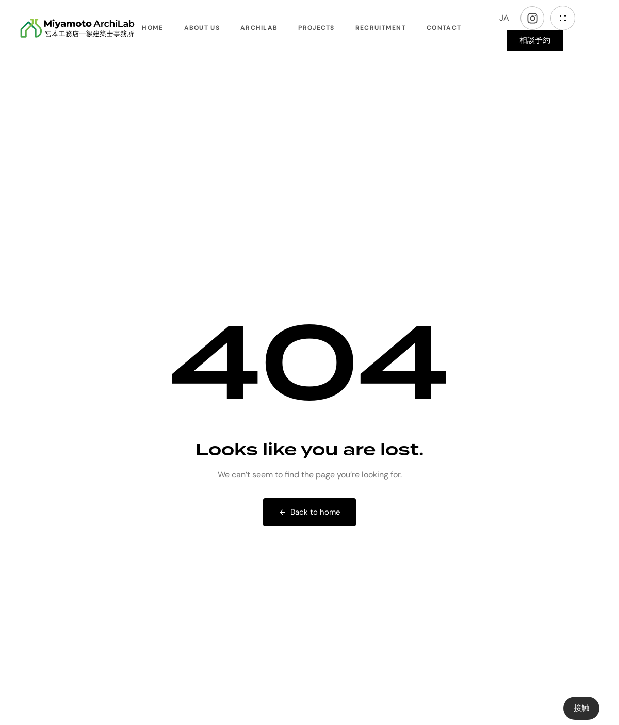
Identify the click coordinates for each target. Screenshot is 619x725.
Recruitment (380, 28)
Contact (444, 28)
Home (152, 28)
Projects (316, 28)
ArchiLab (259, 28)
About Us (202, 28)
